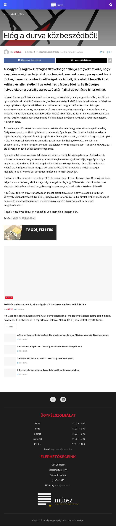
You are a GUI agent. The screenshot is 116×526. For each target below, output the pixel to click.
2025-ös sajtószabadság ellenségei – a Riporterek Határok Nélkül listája (45, 304)
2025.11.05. (22, 351)
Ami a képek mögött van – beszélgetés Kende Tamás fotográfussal (49, 346)
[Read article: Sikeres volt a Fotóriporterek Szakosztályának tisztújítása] (10, 361)
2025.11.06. (19, 309)
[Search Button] (110, 5)
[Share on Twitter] (81, 60)
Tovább (11, 326)
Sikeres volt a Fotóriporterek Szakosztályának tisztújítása (45, 358)
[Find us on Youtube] (63, 399)
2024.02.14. (30, 52)
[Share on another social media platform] (110, 60)
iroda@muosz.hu (63, 485)
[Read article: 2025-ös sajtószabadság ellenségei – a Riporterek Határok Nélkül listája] (58, 273)
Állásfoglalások (17, 14)
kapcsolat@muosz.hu (61, 449)
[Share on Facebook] (29, 60)
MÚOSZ (17, 52)
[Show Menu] (5, 5)
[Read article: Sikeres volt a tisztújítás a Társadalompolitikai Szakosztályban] (10, 373)
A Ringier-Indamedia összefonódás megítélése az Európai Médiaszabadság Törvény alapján (63, 335)
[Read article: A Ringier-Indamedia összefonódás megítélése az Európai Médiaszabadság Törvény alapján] (10, 338)
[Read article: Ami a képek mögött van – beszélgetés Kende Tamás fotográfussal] (10, 349)
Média (56, 52)
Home (6, 14)
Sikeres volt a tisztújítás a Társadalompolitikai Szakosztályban (48, 370)
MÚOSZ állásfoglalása (23, 218)
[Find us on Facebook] (53, 399)
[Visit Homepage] (58, 5)
